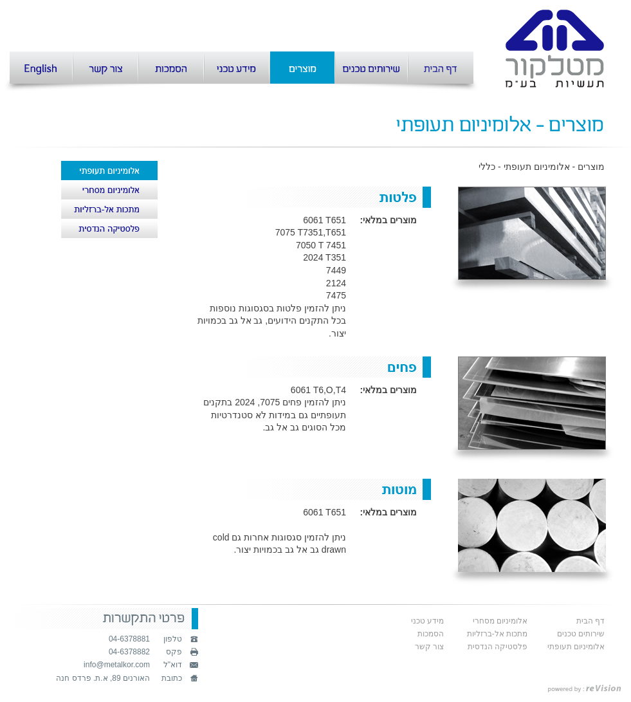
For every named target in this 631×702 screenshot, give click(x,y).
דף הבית (590, 620)
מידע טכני (427, 620)
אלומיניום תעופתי (576, 646)
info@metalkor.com (117, 664)
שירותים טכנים (581, 633)
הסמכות (430, 633)
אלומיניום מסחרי (500, 620)
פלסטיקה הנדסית (497, 646)
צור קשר (429, 646)
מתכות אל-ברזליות (497, 633)
